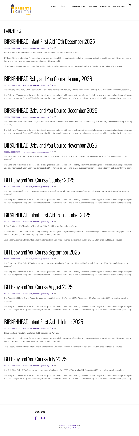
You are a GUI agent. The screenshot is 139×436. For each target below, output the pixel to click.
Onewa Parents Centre (68, 425)
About (53, 6)
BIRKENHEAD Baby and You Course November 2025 (50, 145)
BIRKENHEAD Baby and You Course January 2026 (48, 78)
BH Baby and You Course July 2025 (35, 359)
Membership (118, 6)
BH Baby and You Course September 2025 (42, 252)
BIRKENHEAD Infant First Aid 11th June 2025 (43, 321)
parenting (45, 48)
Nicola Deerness (12, 48)
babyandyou (27, 48)
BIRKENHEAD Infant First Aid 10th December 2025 (49, 41)
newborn (36, 48)
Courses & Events (77, 6)
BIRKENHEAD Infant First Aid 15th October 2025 (47, 214)
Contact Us (105, 6)
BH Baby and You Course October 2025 (39, 180)
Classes (63, 6)
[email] (43, 418)
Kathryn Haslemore (73, 428)
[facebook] (36, 418)
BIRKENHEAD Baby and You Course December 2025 (50, 110)
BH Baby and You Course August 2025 (38, 287)
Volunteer (93, 6)
